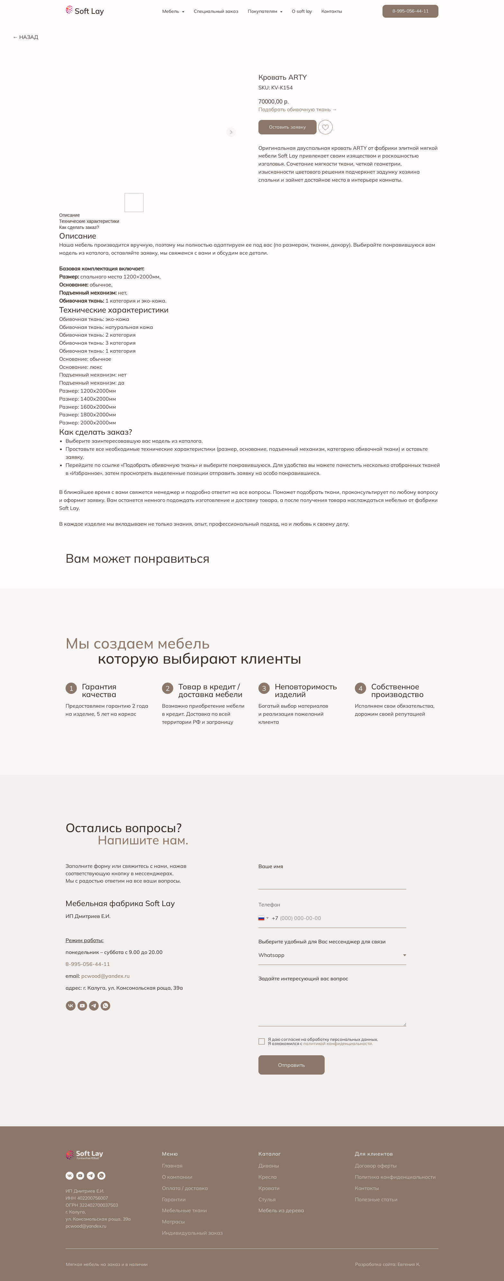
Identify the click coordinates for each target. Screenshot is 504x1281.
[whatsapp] (105, 1006)
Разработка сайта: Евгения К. (387, 1264)
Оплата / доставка (185, 1188)
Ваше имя (270, 866)
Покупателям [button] (263, 11)
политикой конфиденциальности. (338, 1043)
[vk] (71, 1006)
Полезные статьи (376, 1199)
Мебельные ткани (184, 1210)
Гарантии (174, 1199)
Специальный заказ (216, 11)
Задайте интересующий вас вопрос (303, 978)
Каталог (269, 1153)
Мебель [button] (171, 11)
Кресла (267, 1177)
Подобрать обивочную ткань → (297, 109)
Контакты (331, 11)
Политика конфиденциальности (395, 1177)
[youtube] (82, 1006)
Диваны (268, 1165)
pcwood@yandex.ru (105, 976)
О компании (177, 1177)
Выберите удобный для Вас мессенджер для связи (322, 941)
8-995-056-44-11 (88, 964)
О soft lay (302, 11)
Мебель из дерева (281, 1210)
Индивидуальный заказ (192, 1233)
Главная (172, 1165)
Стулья (267, 1199)
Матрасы (173, 1221)
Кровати (269, 1188)
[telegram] (94, 1006)
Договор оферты (376, 1165)
